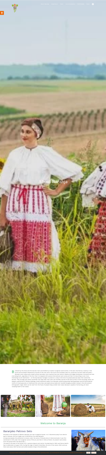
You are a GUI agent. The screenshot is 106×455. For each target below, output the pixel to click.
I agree (88, 452)
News (88, 4)
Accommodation (70, 4)
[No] (104, 453)
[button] (2, 13)
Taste (61, 4)
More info (94, 452)
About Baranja (45, 4)
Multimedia (80, 4)
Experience (54, 4)
